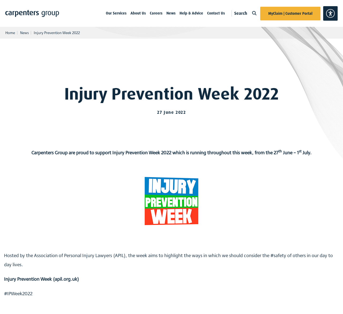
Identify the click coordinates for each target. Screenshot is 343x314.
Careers (156, 13)
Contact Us (216, 13)
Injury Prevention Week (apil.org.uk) (41, 278)
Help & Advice (191, 13)
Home (10, 32)
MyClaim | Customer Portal (290, 13)
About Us (138, 13)
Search (245, 13)
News (171, 13)
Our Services (116, 13)
